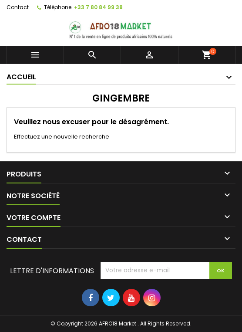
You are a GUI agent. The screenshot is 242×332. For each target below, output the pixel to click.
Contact (18, 7)
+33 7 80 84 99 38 (98, 7)
